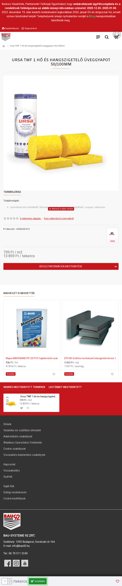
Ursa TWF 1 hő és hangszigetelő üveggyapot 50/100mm (39, 396)
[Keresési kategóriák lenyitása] (106, 37)
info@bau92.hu (21, 545)
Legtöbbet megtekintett (65, 387)
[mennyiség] (7, 581)
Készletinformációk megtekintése (60, 266)
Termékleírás (12, 192)
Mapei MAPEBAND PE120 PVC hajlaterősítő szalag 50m (32, 358)
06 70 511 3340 (18, 553)
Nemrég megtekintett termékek (24, 387)
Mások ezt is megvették (19, 293)
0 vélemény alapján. (30, 218)
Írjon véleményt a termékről (59, 218)
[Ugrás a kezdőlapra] (4, 46)
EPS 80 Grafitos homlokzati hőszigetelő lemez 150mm (91, 358)
